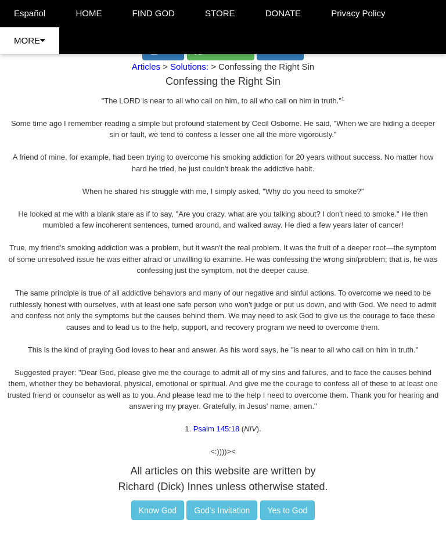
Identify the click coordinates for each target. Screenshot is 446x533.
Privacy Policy (358, 13)
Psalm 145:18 (216, 428)
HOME (88, 13)
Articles (146, 66)
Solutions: (190, 66)
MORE (29, 40)
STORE (220, 13)
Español (29, 13)
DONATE (283, 13)
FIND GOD (153, 13)
